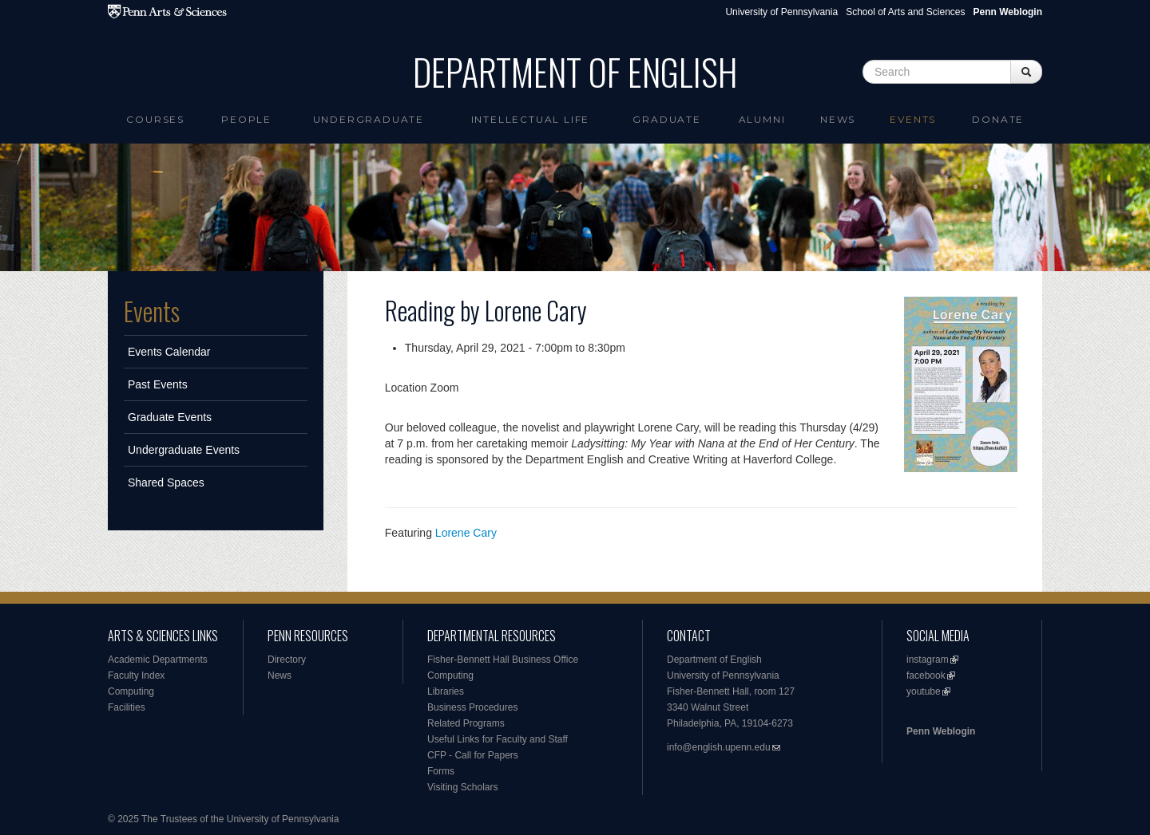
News (837, 119)
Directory (287, 659)
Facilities (126, 707)
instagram (927, 659)
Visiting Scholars (462, 787)
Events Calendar (169, 351)
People (246, 119)
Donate (998, 119)
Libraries (445, 691)
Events (913, 119)
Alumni (762, 119)
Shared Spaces (166, 482)
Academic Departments (158, 659)
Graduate (666, 119)
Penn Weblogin (940, 731)
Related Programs (466, 723)
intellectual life (530, 119)
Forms (440, 771)
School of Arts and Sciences (905, 12)
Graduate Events (170, 417)
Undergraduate (368, 119)
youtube (923, 691)
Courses (155, 119)
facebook (926, 675)
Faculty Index (136, 675)
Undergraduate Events (184, 449)
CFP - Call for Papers (472, 755)
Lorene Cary (466, 532)
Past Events (158, 384)
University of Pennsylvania (781, 12)
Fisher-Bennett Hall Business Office (502, 659)
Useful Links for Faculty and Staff (497, 739)
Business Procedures (472, 707)
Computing (131, 691)
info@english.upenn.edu (719, 747)
